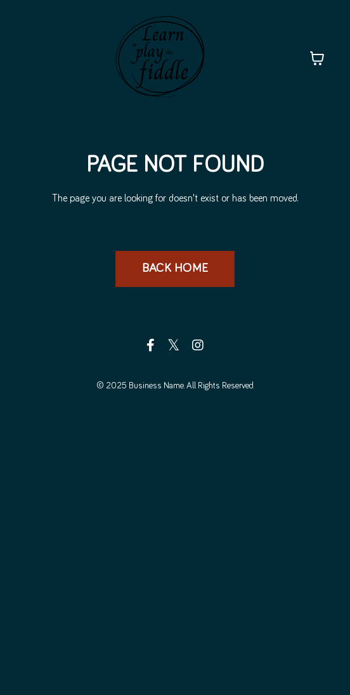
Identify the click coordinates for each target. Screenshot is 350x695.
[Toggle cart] (317, 58)
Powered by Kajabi (175, 408)
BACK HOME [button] (175, 268)
